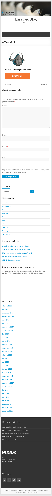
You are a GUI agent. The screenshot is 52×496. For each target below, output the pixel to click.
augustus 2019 (7, 330)
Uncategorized (7, 231)
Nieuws (5, 217)
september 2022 (8, 316)
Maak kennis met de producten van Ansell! (17, 253)
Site (3, 157)
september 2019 (8, 327)
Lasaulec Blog (26, 19)
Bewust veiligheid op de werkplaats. (14, 256)
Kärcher (5, 210)
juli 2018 (5, 358)
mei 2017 (5, 393)
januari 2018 (6, 372)
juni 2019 (5, 334)
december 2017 (7, 376)
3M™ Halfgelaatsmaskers (11, 260)
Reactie (5, 106)
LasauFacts (6, 213)
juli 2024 (5, 309)
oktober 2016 (7, 407)
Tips (3, 224)
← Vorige (8, 84)
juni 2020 (5, 323)
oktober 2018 (7, 355)
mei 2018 (5, 362)
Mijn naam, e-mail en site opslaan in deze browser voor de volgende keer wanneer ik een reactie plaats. (25, 171)
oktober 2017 (7, 379)
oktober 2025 (7, 306)
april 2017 (5, 397)
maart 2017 (6, 400)
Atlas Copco (6, 206)
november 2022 (7, 313)
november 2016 (7, 404)
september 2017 (8, 383)
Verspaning (6, 234)
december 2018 (7, 348)
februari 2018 (7, 369)
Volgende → (43, 84)
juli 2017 (5, 390)
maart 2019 (6, 341)
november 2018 (7, 351)
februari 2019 (7, 344)
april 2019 (5, 337)
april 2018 (5, 365)
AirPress (5, 203)
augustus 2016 (7, 411)
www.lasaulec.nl (7, 461)
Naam (4, 135)
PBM (4, 220)
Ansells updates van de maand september (16, 249)
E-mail (5, 147)
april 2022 (5, 320)
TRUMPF (5, 227)
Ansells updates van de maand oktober (15, 246)
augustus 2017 (7, 386)
